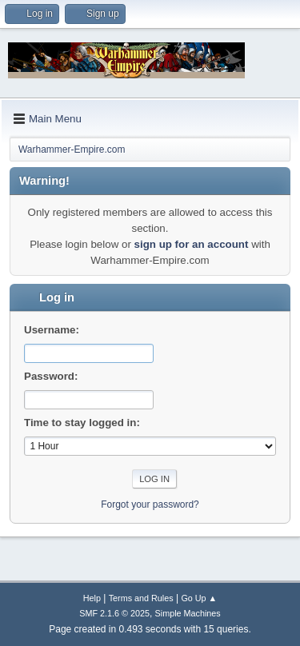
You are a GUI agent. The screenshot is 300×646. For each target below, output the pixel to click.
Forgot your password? (150, 504)
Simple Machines (188, 613)
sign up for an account (191, 244)
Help (92, 598)
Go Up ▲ (199, 598)
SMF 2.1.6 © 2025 (114, 613)
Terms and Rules (141, 598)
